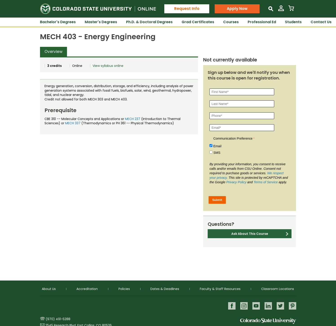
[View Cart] (291, 10)
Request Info (186, 8)
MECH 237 (132, 119)
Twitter (280, 305)
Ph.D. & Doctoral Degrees (149, 22)
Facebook (232, 305)
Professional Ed (262, 22)
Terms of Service (266, 182)
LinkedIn (268, 305)
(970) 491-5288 (58, 319)
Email (217, 146)
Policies (124, 288)
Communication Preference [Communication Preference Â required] (232, 138)
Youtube (256, 305)
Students (293, 22)
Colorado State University (268, 321)
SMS (216, 152)
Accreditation (87, 288)
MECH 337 (72, 123)
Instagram (244, 305)
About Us (49, 288)
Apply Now (237, 8)
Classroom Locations (277, 288)
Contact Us (321, 22)
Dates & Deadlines (164, 288)
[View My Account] (281, 10)
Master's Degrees (101, 22)
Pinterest (292, 305)
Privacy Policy (236, 182)
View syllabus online (108, 65)
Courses (231, 22)
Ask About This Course (249, 233)
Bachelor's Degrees (58, 22)
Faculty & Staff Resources (220, 288)
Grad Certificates (198, 22)
